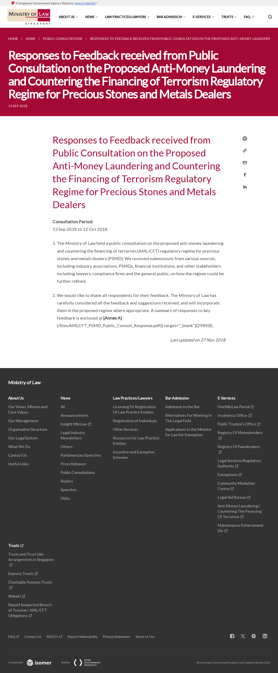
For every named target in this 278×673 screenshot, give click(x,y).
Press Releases (73, 463)
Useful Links (18, 463)
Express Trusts (20, 573)
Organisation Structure (27, 429)
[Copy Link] (243, 150)
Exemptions (227, 474)
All (63, 406)
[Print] (243, 138)
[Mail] (243, 160)
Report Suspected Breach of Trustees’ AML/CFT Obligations (30, 610)
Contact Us (17, 455)
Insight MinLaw (74, 424)
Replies (67, 481)
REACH (52, 636)
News (89, 17)
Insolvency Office (232, 415)
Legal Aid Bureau (231, 497)
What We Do (19, 446)
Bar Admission (169, 17)
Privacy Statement (116, 636)
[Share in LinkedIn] (243, 184)
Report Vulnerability (83, 636)
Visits (65, 498)
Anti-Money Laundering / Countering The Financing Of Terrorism (239, 511)
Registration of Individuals (135, 420)
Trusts (227, 17)
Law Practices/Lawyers (125, 17)
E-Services (202, 17)
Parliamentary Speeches (81, 455)
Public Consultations (78, 472)
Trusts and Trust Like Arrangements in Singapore (31, 557)
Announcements (75, 415)
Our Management (23, 420)
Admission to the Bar (182, 406)
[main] (139, 198)
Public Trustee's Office (236, 424)
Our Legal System (23, 438)
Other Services (125, 429)
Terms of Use (145, 636)
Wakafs (14, 596)
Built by (85, 662)
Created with (33, 662)
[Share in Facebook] (243, 172)
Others (67, 446)
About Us (67, 17)
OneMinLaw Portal (233, 406)
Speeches (69, 489)
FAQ (247, 17)
